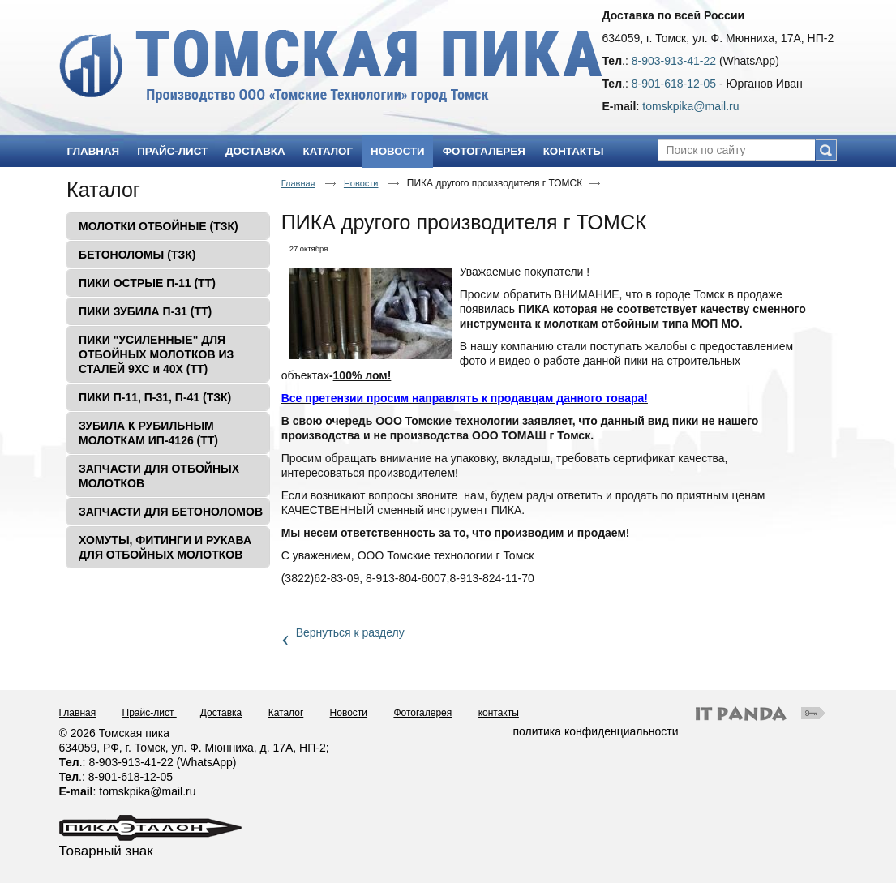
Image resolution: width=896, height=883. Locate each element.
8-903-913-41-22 (674, 60)
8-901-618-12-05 (674, 83)
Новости (398, 151)
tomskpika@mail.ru (690, 106)
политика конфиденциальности (596, 731)
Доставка (221, 712)
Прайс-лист (149, 712)
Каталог (103, 189)
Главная (298, 183)
